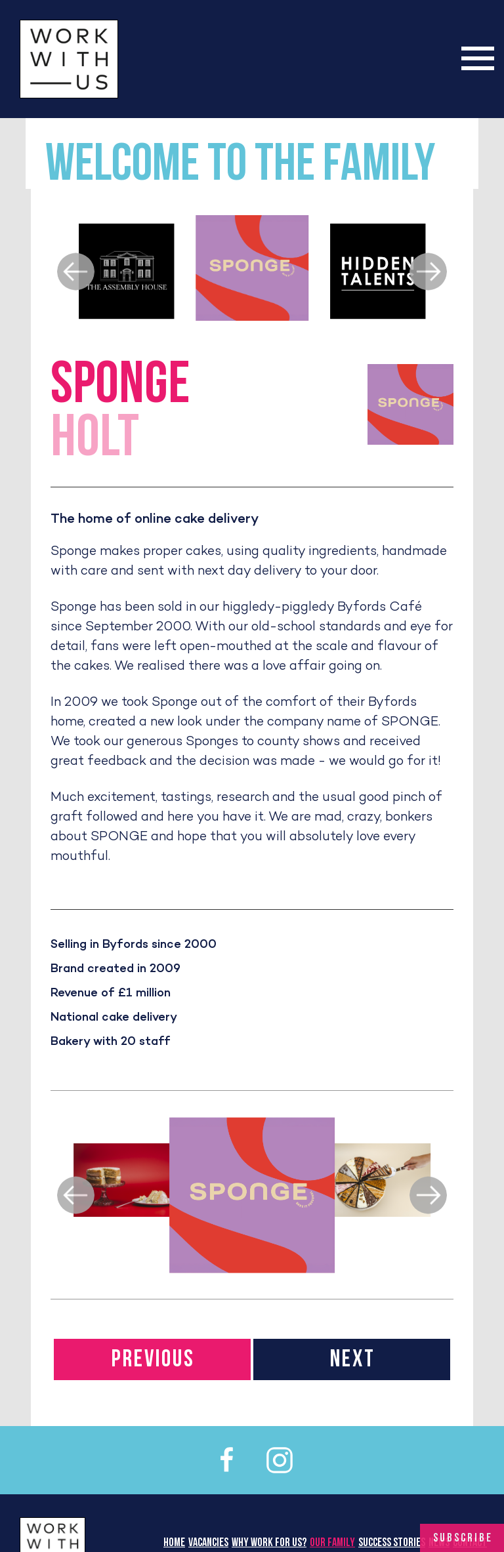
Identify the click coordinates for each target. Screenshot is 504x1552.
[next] (428, 272)
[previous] (75, 272)
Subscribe (463, 1538)
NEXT (352, 1360)
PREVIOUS (153, 1360)
